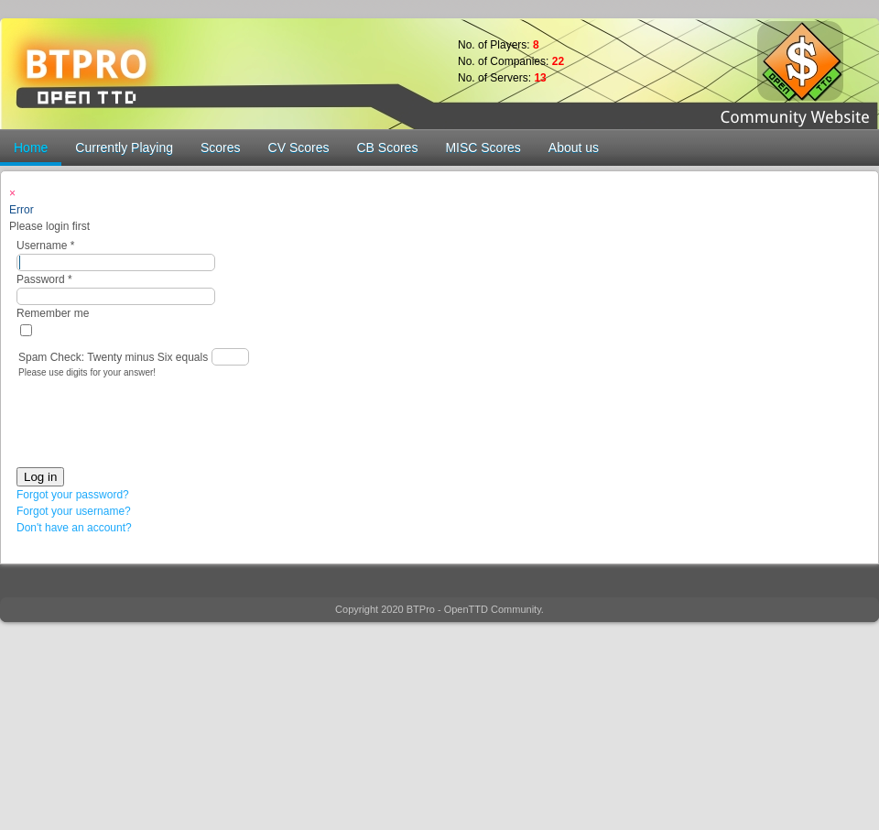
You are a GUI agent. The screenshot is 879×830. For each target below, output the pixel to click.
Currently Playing (124, 147)
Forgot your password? (72, 494)
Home (31, 147)
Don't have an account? (74, 527)
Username (45, 245)
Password (44, 279)
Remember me (52, 313)
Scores (221, 147)
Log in (40, 477)
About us (573, 147)
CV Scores (299, 147)
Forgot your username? (73, 511)
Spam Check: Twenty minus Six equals (115, 357)
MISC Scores (482, 147)
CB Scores (387, 147)
